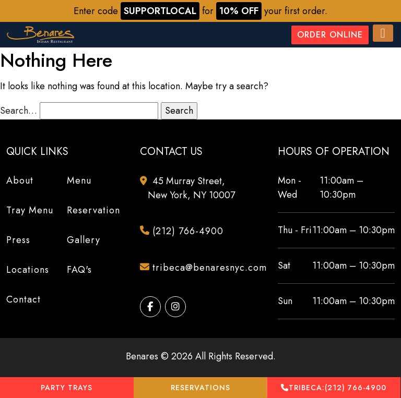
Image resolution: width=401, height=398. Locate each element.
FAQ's (79, 269)
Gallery (83, 240)
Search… (18, 110)
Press (18, 240)
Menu (79, 180)
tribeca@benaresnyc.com (204, 268)
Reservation (93, 210)
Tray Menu (29, 210)
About (19, 180)
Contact (23, 299)
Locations (27, 269)
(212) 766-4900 (333, 387)
